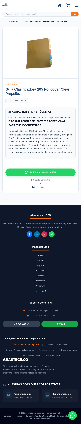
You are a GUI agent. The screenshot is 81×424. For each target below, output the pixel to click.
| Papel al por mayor (68, 350)
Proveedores (40, 271)
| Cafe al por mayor (51, 355)
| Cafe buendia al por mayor (54, 344)
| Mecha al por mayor (30, 355)
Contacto (40, 276)
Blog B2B (40, 265)
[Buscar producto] (36, 14)
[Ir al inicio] (60, 5)
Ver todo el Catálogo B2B (26, 344)
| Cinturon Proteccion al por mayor (18, 350)
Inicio (4, 21)
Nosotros (40, 260)
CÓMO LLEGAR (21, 324)
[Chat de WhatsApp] (72, 415)
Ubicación (40, 281)
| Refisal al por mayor (46, 350)
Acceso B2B (40, 291)
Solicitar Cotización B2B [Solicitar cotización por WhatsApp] (40, 172)
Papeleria (15, 21)
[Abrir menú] (76, 5)
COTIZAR (60, 324)
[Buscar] (75, 14)
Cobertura (40, 286)
